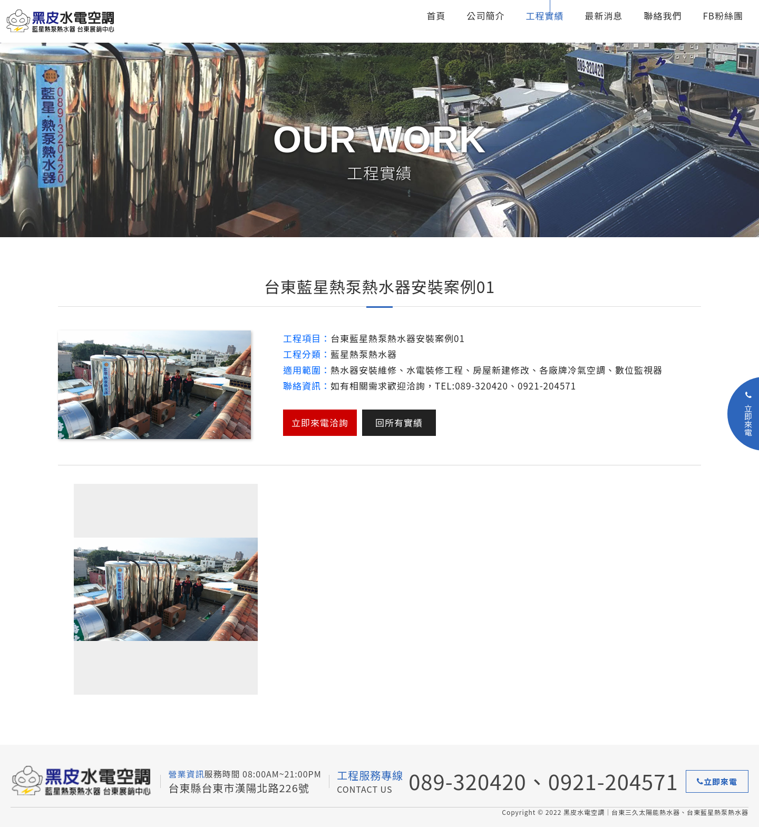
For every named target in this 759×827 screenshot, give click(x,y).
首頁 (435, 15)
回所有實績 (399, 422)
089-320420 (467, 781)
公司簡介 (485, 15)
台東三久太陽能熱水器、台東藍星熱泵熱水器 (71, 21)
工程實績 (544, 15)
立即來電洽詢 (319, 422)
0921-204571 (613, 781)
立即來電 (717, 781)
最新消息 (603, 15)
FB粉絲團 (723, 15)
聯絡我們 (663, 15)
